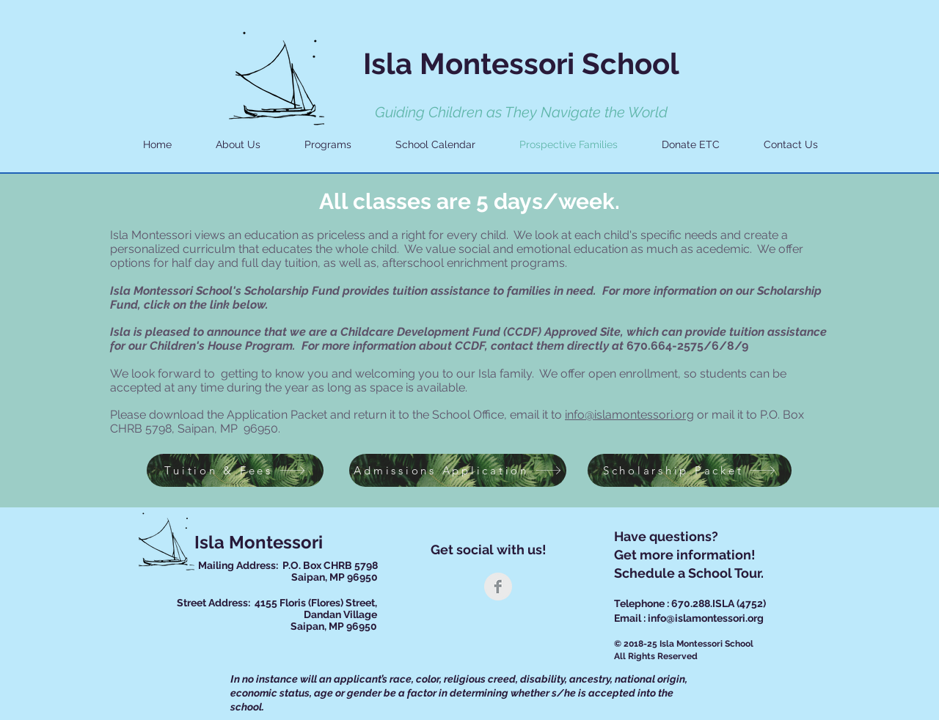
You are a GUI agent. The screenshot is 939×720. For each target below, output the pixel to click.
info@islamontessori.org (629, 415)
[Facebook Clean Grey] (498, 586)
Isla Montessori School (521, 63)
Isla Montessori (258, 542)
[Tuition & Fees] (235, 470)
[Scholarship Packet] (690, 470)
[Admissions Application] (457, 470)
